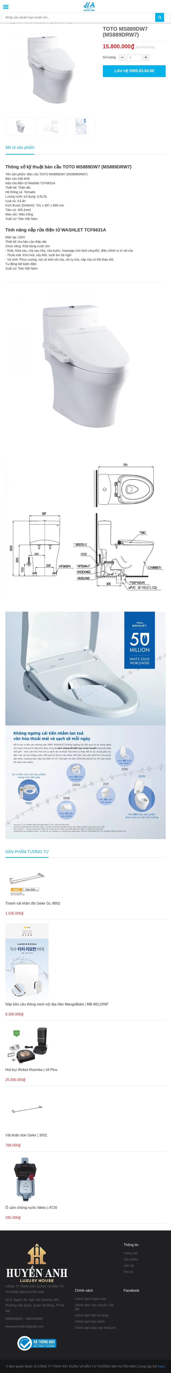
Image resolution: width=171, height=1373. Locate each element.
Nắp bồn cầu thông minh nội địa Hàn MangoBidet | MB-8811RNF (56, 1004)
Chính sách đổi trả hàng (91, 1315)
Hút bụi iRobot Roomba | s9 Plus (31, 1070)
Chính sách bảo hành (90, 1321)
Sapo (161, 1366)
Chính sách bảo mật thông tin (95, 1328)
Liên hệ (129, 1265)
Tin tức (128, 1272)
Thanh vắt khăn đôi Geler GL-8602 (32, 903)
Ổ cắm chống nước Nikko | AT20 (31, 1208)
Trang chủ (131, 1253)
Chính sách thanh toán (90, 1299)
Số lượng (109, 57)
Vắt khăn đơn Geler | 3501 (26, 1135)
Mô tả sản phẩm (20, 147)
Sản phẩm (131, 1259)
